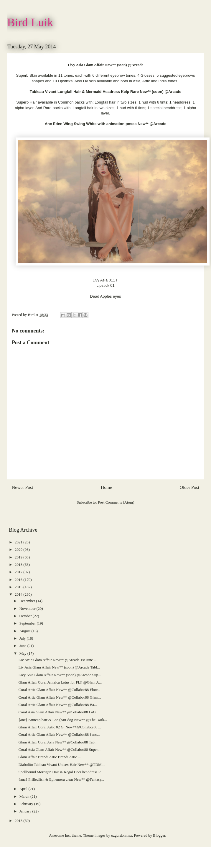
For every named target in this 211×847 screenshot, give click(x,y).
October (26, 616)
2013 (19, 820)
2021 (19, 542)
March (24, 796)
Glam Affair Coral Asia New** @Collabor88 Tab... (57, 742)
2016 (19, 579)
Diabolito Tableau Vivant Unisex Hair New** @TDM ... (61, 764)
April (24, 789)
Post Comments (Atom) (116, 502)
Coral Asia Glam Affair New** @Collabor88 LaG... (58, 712)
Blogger (159, 835)
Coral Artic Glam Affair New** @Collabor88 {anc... (59, 734)
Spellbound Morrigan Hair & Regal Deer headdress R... (61, 772)
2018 (19, 564)
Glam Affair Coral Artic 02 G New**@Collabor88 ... (59, 727)
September (28, 623)
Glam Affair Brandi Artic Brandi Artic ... (49, 757)
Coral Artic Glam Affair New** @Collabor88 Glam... (59, 697)
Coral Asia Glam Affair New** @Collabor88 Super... (59, 749)
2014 (19, 594)
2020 (19, 549)
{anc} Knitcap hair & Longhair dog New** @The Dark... (62, 719)
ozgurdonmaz (121, 835)
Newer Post (22, 487)
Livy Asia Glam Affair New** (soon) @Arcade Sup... (59, 675)
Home (106, 487)
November (28, 608)
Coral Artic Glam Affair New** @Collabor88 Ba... (57, 704)
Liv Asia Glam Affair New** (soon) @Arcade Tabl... (59, 667)
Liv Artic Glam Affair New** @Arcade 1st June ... (57, 660)
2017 (19, 572)
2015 (19, 587)
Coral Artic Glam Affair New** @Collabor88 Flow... (59, 689)
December (27, 601)
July (23, 638)
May (23, 653)
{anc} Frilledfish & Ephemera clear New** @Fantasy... (61, 779)
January (25, 811)
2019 (19, 557)
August (25, 631)
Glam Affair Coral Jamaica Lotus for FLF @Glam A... (60, 682)
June (23, 645)
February (26, 804)
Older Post (189, 487)
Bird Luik (30, 22)
